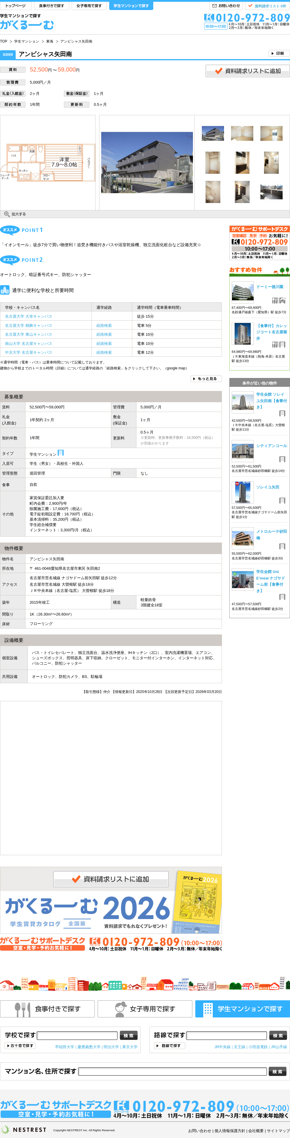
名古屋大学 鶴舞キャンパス (28, 325)
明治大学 (111, 1047)
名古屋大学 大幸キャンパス (28, 316)
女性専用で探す (145, 1008)
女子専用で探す (89, 6)
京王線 (239, 1047)
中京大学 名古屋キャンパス (28, 352)
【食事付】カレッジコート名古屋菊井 (271, 332)
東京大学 (130, 1047)
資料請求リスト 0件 (270, 6)
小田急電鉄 (258, 1047)
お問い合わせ (226, 6)
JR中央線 (223, 1047)
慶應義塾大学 (89, 1047)
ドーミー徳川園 (269, 287)
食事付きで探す (51, 6)
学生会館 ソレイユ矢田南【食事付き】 (271, 400)
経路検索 (104, 325)
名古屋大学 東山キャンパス (28, 334)
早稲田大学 (64, 1047)
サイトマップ (278, 1131)
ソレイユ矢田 (267, 487)
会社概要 (256, 1131)
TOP (16, 6)
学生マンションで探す (131, 6)
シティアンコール (271, 446)
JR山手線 (279, 1047)
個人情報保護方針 (230, 1131)
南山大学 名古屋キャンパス (28, 343)
